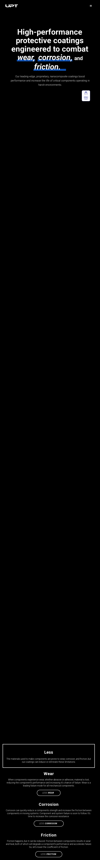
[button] (91, 6)
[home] (46, 5)
